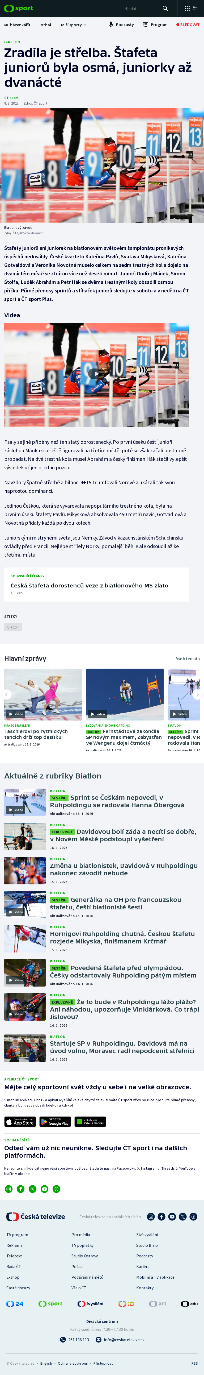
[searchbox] (139, 8)
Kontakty (145, 1287)
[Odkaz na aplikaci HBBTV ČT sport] (90, 1121)
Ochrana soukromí (73, 1363)
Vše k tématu (188, 658)
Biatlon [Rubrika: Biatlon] (12, 41)
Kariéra (143, 1266)
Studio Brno (147, 1245)
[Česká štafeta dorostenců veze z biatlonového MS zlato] (97, 584)
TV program (17, 1234)
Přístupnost (103, 1363)
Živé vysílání (147, 1234)
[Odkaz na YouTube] (44, 1189)
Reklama (14, 1245)
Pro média (80, 1234)
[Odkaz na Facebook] (20, 1189)
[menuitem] (17, 24)
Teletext (14, 1255)
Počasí (77, 1266)
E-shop (12, 1277)
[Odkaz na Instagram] (8, 1189)
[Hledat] (165, 8)
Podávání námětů (87, 1277)
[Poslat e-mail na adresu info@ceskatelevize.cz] (119, 1339)
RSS (195, 1363)
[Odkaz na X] (32, 1189)
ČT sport (11, 97)
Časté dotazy (18, 1287)
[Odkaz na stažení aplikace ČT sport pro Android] (55, 1121)
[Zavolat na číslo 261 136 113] (74, 1339)
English (46, 1363)
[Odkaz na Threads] (56, 1189)
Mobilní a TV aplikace (155, 1277)
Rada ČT (13, 1266)
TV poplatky (82, 1245)
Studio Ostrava (84, 1255)
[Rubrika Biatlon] (13, 627)
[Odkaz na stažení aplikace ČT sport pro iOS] (20, 1121)
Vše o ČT (79, 1287)
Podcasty (144, 1255)
